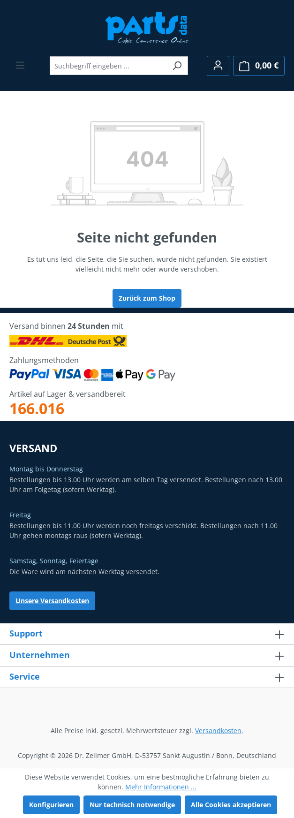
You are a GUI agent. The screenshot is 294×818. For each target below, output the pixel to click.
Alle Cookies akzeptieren (231, 804)
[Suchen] (177, 65)
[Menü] (20, 65)
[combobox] (108, 65)
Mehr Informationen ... (160, 786)
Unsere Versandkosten (52, 600)
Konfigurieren (51, 804)
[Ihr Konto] (218, 66)
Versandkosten (218, 730)
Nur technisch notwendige (132, 804)
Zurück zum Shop (147, 298)
